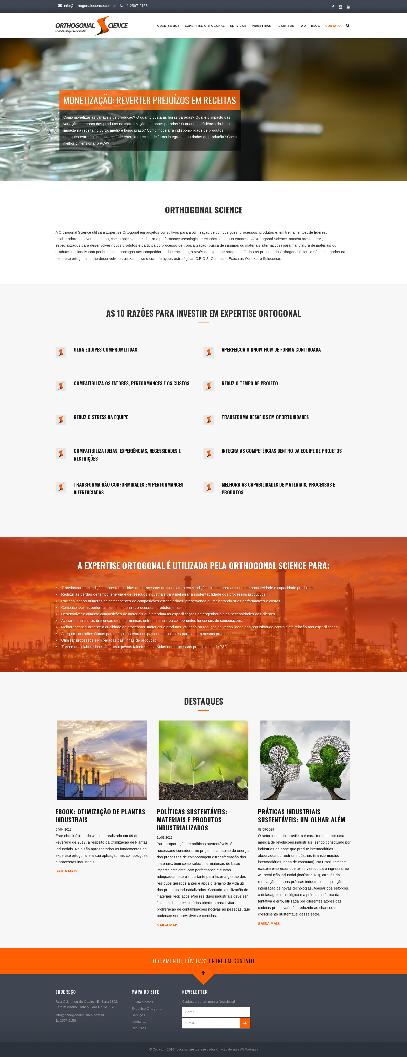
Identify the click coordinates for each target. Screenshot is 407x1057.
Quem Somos (168, 25)
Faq (303, 25)
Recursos (285, 25)
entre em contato (231, 961)
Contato (333, 25)
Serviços (238, 25)
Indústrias (261, 25)
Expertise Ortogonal (205, 25)
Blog (315, 25)
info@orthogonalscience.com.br (87, 6)
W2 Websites (249, 1049)
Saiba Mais (66, 871)
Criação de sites (227, 1049)
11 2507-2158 (133, 6)
